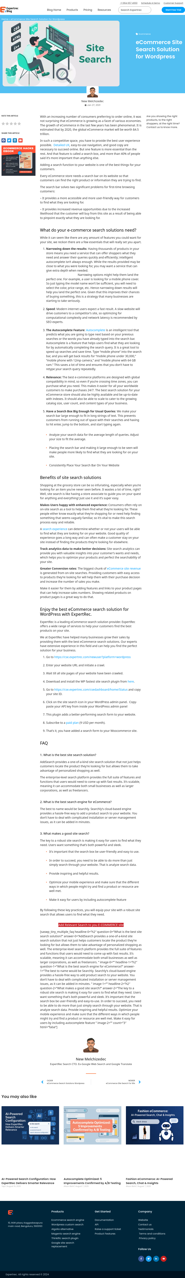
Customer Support (173, 3)
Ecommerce (145, 34)
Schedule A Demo (150, 3)
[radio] (3, 124)
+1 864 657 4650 (128, 3)
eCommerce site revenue (124, 569)
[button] (145, 10)
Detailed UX (61, 145)
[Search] (148, 10)
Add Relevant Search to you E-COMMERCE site (91, 925)
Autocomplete (95, 330)
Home (5, 19)
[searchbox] (132, 10)
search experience (55, 529)
